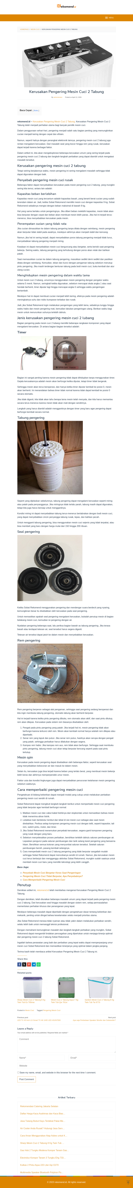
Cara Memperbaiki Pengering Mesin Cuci (44, 880)
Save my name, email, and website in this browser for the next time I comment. (58, 1072)
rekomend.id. (61, 1182)
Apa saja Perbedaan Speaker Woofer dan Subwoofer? (92, 1018)
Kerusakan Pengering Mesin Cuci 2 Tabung (54, 121)
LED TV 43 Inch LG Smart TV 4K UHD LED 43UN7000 (41, 1018)
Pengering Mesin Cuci (51, 1010)
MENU (109, 17)
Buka (36, 110)
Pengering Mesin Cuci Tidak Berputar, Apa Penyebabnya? (53, 876)
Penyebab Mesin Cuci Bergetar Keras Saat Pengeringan (52, 873)
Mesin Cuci (29, 1010)
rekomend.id (43, 890)
